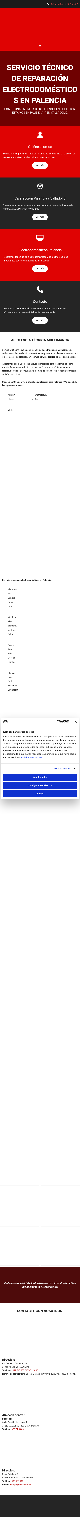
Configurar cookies (40, 785)
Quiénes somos (40, 147)
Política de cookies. (32, 757)
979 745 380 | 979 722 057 (64, 4)
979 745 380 (18, 1370)
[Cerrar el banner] (76, 722)
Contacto (40, 302)
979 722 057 (32, 1370)
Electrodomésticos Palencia (40, 250)
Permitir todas (40, 777)
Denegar (40, 793)
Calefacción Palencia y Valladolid (40, 198)
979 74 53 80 (18, 1429)
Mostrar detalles (62, 768)
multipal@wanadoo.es (20, 1484)
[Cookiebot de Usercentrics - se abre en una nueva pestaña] (56, 722)
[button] (40, 165)
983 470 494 (17, 1481)
